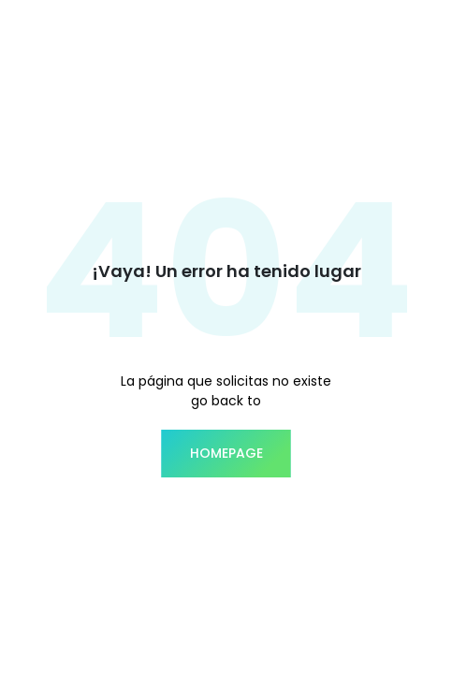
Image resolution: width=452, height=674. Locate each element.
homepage (226, 453)
